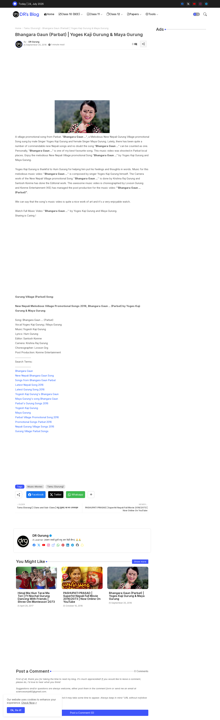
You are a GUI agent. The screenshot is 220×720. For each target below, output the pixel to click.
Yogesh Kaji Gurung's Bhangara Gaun (37, 394)
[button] (196, 14)
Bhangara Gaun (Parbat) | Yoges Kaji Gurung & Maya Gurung (127, 596)
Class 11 (93, 14)
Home (49, 14)
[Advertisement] (82, 76)
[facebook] (182, 4)
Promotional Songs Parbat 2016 (33, 422)
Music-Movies (35, 486)
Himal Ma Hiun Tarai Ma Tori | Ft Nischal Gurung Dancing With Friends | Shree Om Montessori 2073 (36, 597)
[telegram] (206, 4)
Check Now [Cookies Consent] (28, 702)
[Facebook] (36, 494)
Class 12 (113, 14)
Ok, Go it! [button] (15, 710)
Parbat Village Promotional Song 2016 (37, 417)
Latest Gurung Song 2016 (30, 389)
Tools (151, 14)
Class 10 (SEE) (69, 14)
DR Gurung (40, 535)
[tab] (49, 14)
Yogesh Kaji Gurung (26, 408)
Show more (140, 561)
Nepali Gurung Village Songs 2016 (34, 426)
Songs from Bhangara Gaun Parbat (35, 380)
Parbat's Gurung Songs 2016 (31, 403)
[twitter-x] (188, 4)
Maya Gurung (23, 412)
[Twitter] (55, 494)
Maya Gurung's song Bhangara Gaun (36, 398)
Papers (133, 14)
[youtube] (194, 4)
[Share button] (91, 494)
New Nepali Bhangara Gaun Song (34, 375)
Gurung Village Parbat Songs (31, 431)
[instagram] (200, 4)
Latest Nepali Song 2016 (29, 384)
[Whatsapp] (75, 494)
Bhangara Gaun (24, 371)
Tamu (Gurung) (32, 28)
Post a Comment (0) (82, 712)
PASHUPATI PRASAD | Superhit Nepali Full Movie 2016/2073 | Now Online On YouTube (82, 597)
